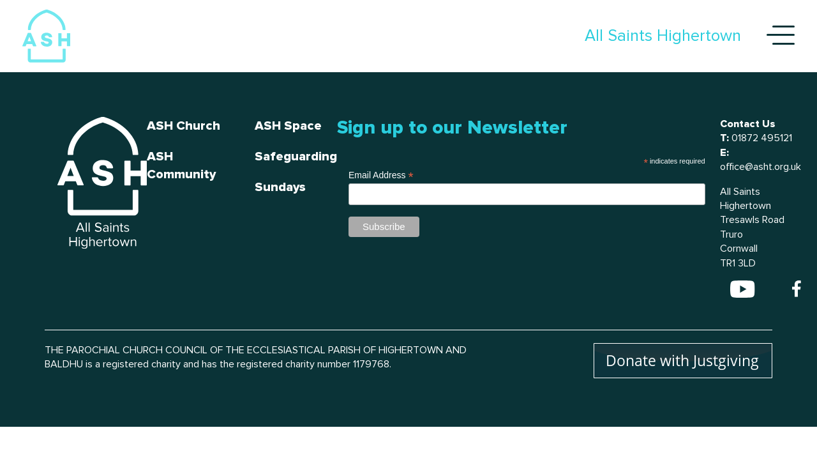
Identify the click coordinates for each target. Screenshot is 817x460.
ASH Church (183, 126)
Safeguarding (296, 156)
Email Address (381, 175)
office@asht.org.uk (760, 166)
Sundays (280, 187)
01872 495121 (761, 138)
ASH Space (288, 126)
